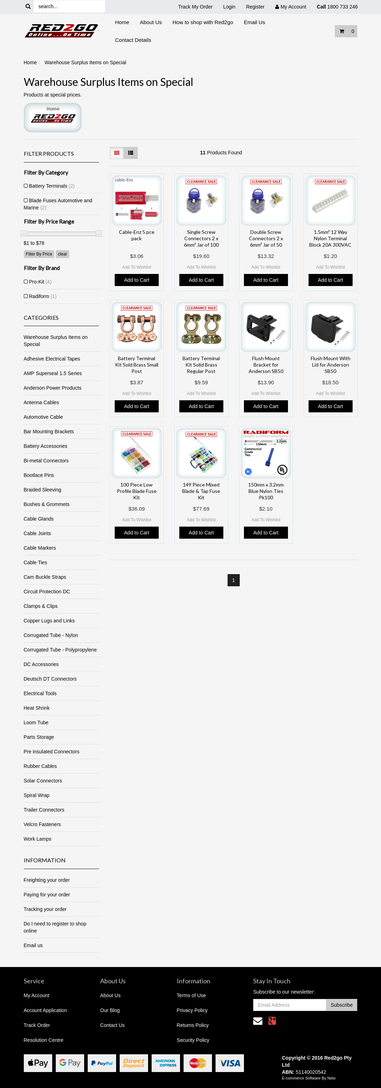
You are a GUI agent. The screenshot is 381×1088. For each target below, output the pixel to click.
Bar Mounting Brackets (49, 431)
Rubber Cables (40, 766)
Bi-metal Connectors (46, 460)
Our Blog (110, 1010)
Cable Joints (37, 533)
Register (255, 7)
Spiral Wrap (37, 795)
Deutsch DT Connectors (50, 679)
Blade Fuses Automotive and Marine (58, 204)
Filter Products (49, 153)
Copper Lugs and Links (49, 620)
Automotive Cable (43, 417)
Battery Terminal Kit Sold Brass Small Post (136, 364)
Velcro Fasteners (42, 824)
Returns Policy (193, 1025)
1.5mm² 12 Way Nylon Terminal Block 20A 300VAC (330, 238)
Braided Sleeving (42, 490)
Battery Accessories (45, 446)
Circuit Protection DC (47, 591)
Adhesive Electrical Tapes (52, 359)
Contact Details (133, 40)
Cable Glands (39, 519)
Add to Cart (136, 280)
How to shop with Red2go (203, 22)
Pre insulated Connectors (52, 751)
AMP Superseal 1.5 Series (53, 373)
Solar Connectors (43, 781)
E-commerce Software (301, 1078)
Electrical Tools (40, 693)
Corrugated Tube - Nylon (51, 635)
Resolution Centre (44, 1040)
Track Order (37, 1025)
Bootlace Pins (39, 475)
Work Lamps (37, 839)
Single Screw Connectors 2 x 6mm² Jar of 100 (201, 238)
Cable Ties (35, 562)
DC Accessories (41, 664)
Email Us (254, 22)
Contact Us (112, 1025)
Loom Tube (36, 722)
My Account (36, 995)
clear (62, 254)
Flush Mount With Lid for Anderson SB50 (330, 364)
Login (229, 7)
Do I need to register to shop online (55, 927)
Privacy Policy (192, 1010)
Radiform (43, 296)
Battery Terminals (52, 186)
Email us (33, 945)
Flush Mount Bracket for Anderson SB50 (266, 364)
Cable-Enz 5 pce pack (136, 235)
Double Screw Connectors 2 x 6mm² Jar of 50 (266, 238)
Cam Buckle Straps (45, 577)
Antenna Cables (41, 402)
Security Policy (193, 1040)
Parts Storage (39, 737)
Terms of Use (191, 995)
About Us (151, 22)
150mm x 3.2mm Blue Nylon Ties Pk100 (266, 491)
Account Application (45, 1010)
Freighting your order (47, 880)
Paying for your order (47, 894)
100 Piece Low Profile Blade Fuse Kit (137, 491)
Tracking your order (45, 909)
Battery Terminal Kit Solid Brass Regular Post (201, 364)
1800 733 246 (337, 7)
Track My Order (195, 7)
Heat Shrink (37, 708)
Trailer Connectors (44, 810)
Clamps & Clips (41, 606)
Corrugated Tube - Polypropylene (60, 650)
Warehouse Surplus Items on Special (85, 62)
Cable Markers (40, 548)
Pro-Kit (40, 282)
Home (122, 22)
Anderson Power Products (53, 388)
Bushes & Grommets (47, 504)
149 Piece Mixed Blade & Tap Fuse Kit (201, 491)
